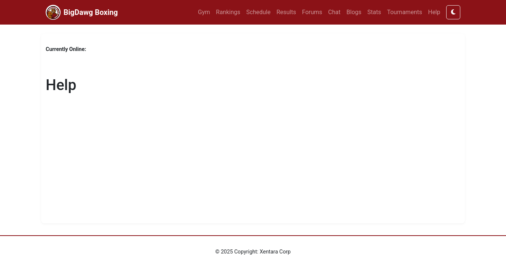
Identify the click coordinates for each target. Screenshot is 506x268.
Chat (334, 12)
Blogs (354, 12)
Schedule (258, 12)
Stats (374, 12)
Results (286, 12)
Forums (312, 12)
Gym (204, 12)
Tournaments (404, 12)
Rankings (228, 12)
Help (434, 12)
